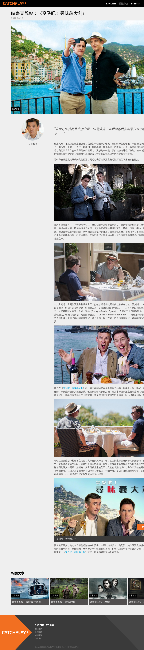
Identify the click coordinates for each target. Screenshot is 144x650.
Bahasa (135, 3)
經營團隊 (38, 635)
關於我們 (38, 629)
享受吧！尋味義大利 (73, 388)
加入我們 (38, 638)
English (111, 3)
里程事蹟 (38, 632)
